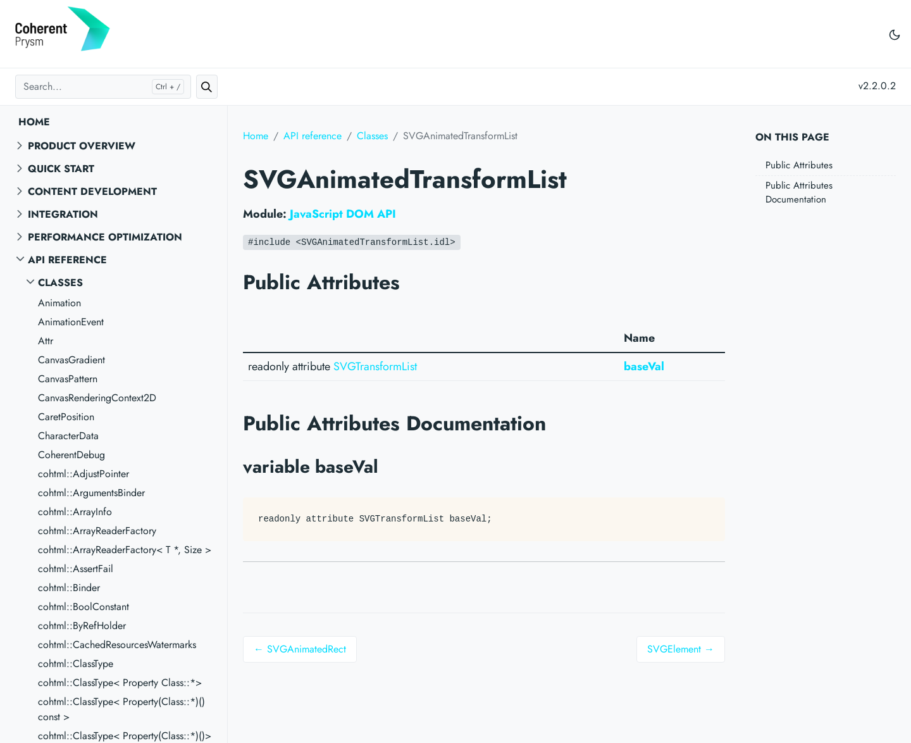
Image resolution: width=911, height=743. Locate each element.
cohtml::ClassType (75, 663)
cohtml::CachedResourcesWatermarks (117, 644)
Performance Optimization (105, 237)
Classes (60, 282)
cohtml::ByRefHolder (82, 625)
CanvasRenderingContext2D (97, 397)
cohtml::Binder (69, 587)
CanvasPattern (67, 379)
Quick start (61, 168)
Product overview (81, 146)
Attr (45, 341)
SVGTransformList (375, 366)
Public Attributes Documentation (799, 192)
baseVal (644, 366)
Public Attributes (799, 165)
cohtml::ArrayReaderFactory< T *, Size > (124, 549)
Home (34, 122)
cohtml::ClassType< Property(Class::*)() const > (121, 709)
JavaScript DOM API (343, 214)
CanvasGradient (71, 360)
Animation (59, 303)
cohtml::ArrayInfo (75, 511)
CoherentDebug (71, 454)
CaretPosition (66, 416)
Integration (63, 214)
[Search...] (103, 87)
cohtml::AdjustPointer (83, 473)
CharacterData (68, 435)
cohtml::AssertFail (75, 568)
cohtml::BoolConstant (83, 606)
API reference (67, 260)
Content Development (92, 191)
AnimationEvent (71, 322)
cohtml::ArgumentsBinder (91, 492)
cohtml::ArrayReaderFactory (97, 530)
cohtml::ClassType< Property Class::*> (120, 682)
